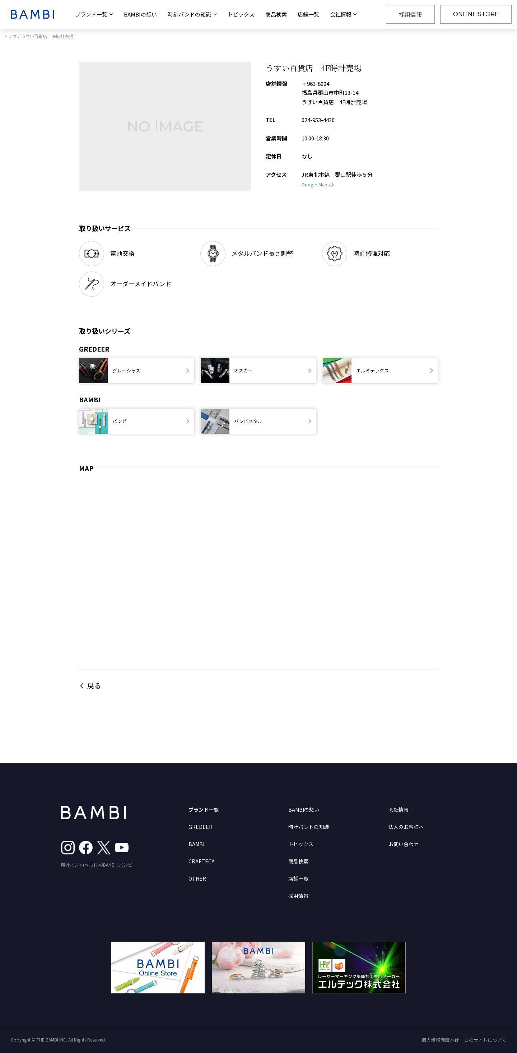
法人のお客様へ (406, 826)
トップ (10, 36)
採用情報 (410, 14)
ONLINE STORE (476, 14)
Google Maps (316, 184)
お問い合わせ (403, 844)
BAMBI (196, 844)
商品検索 (276, 14)
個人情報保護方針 (440, 1039)
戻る (94, 685)
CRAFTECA (201, 861)
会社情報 (398, 809)
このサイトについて (485, 1039)
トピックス (241, 14)
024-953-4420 (318, 120)
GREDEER (200, 826)
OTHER (197, 878)
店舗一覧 (308, 14)
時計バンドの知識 (308, 826)
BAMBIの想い (140, 14)
